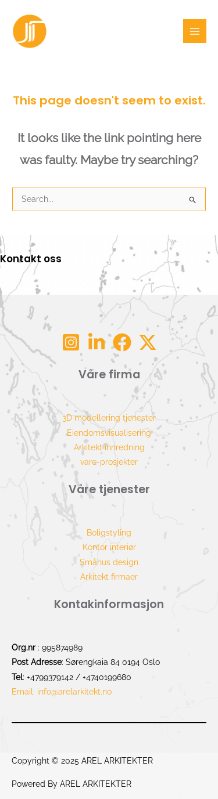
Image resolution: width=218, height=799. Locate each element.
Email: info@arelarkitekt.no (62, 691)
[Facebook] (122, 342)
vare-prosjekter (109, 462)
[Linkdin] (96, 342)
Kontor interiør (109, 547)
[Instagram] (71, 342)
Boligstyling (109, 532)
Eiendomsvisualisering (109, 433)
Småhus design (109, 562)
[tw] (147, 342)
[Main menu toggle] (195, 31)
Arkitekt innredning (109, 447)
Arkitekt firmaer (109, 576)
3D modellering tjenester (109, 417)
